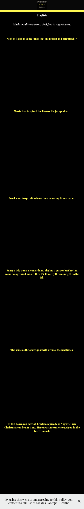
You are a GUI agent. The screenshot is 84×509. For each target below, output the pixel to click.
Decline (64, 503)
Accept (52, 503)
